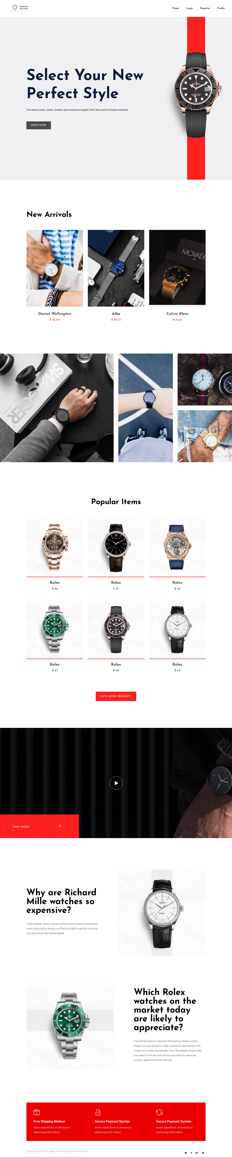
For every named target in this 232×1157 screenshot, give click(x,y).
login (189, 8)
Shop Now (37, 125)
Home (175, 8)
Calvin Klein (177, 314)
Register (205, 8)
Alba (116, 314)
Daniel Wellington (54, 314)
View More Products (116, 696)
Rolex (55, 583)
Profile (221, 8)
